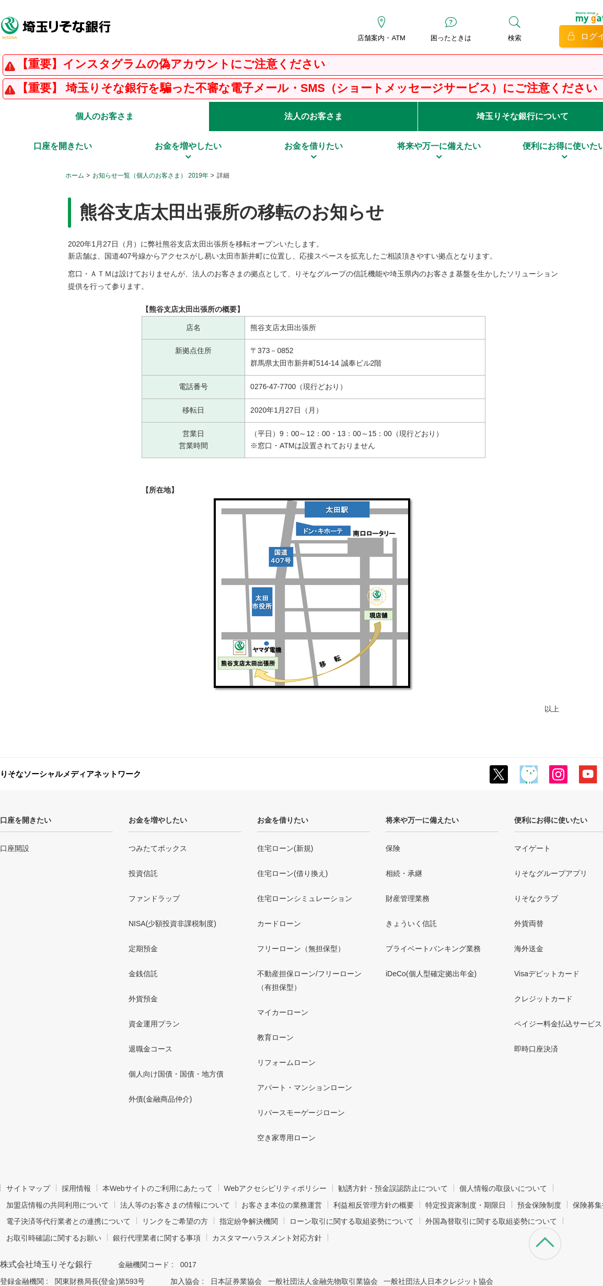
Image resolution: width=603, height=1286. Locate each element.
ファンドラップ (154, 898)
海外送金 (528, 948)
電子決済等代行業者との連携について (68, 1221)
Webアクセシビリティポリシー (275, 1188)
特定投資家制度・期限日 (465, 1205)
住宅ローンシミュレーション (304, 898)
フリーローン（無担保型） (301, 948)
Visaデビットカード (546, 973)
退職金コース (150, 1049)
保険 (393, 848)
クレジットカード (543, 999)
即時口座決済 (536, 1049)
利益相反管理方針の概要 (373, 1205)
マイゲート (532, 848)
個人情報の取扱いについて (503, 1188)
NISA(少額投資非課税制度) (172, 923)
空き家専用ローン (286, 1137)
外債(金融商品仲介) (160, 1099)
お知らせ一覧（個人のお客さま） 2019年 (150, 175)
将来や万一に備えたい (422, 820)
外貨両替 (528, 923)
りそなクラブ (536, 898)
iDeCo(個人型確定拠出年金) (431, 973)
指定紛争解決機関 (248, 1221)
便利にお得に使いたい (550, 820)
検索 (514, 38)
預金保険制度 (539, 1205)
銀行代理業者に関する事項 (157, 1238)
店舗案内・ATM (381, 38)
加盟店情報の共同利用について (57, 1205)
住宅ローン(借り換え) (292, 873)
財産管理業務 (408, 898)
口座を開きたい (25, 820)
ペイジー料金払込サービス (558, 1024)
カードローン (279, 923)
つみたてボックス (158, 848)
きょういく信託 (411, 923)
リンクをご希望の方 (175, 1221)
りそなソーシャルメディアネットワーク (70, 773)
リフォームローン (286, 1062)
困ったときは (451, 38)
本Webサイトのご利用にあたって (157, 1188)
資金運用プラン (154, 1024)
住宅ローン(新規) (285, 848)
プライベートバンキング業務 (433, 948)
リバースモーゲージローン (301, 1112)
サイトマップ (28, 1188)
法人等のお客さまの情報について (175, 1205)
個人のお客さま (104, 116)
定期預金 (143, 948)
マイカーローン (282, 1012)
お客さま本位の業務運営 (281, 1205)
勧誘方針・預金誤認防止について (393, 1188)
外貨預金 (143, 999)
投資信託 (143, 873)
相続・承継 (404, 873)
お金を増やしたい (158, 820)
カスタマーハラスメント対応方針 (267, 1238)
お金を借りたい (282, 820)
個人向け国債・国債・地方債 (176, 1074)
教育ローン (275, 1037)
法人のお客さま (313, 116)
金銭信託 (143, 973)
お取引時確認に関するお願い (53, 1238)
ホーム (74, 175)
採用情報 (76, 1188)
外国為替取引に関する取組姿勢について (491, 1221)
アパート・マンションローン (304, 1087)
